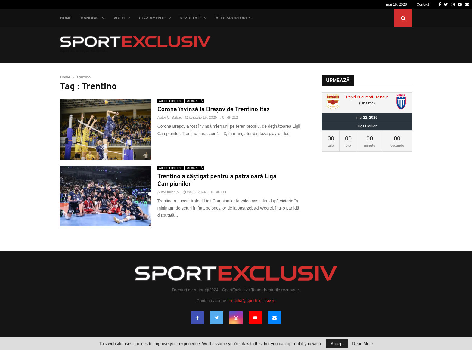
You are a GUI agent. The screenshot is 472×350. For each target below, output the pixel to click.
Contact (423, 4)
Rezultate (191, 18)
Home (66, 18)
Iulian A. (173, 192)
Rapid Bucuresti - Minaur (367, 97)
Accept (337, 343)
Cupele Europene (170, 101)
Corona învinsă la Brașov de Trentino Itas (213, 110)
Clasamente (152, 18)
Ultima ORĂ (195, 101)
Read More (362, 344)
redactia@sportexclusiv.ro (251, 300)
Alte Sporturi (231, 18)
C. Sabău (174, 117)
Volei (119, 18)
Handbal (90, 18)
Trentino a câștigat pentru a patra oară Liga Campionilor (217, 180)
